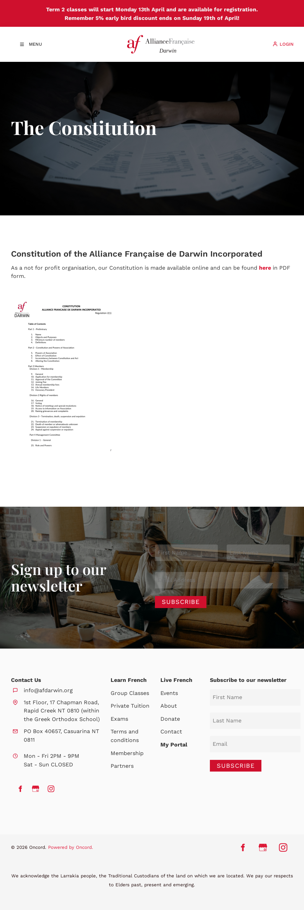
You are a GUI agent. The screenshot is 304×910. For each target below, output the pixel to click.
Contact (171, 731)
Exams (119, 719)
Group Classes (130, 693)
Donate (170, 719)
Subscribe (181, 601)
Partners (122, 766)
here (265, 268)
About (168, 706)
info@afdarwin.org (48, 690)
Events (169, 693)
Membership (127, 753)
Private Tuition (130, 706)
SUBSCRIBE (236, 765)
